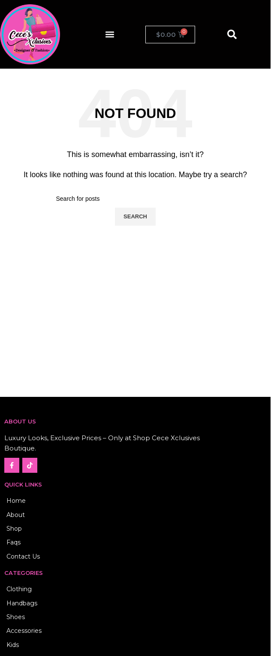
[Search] (135, 199)
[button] (110, 34)
